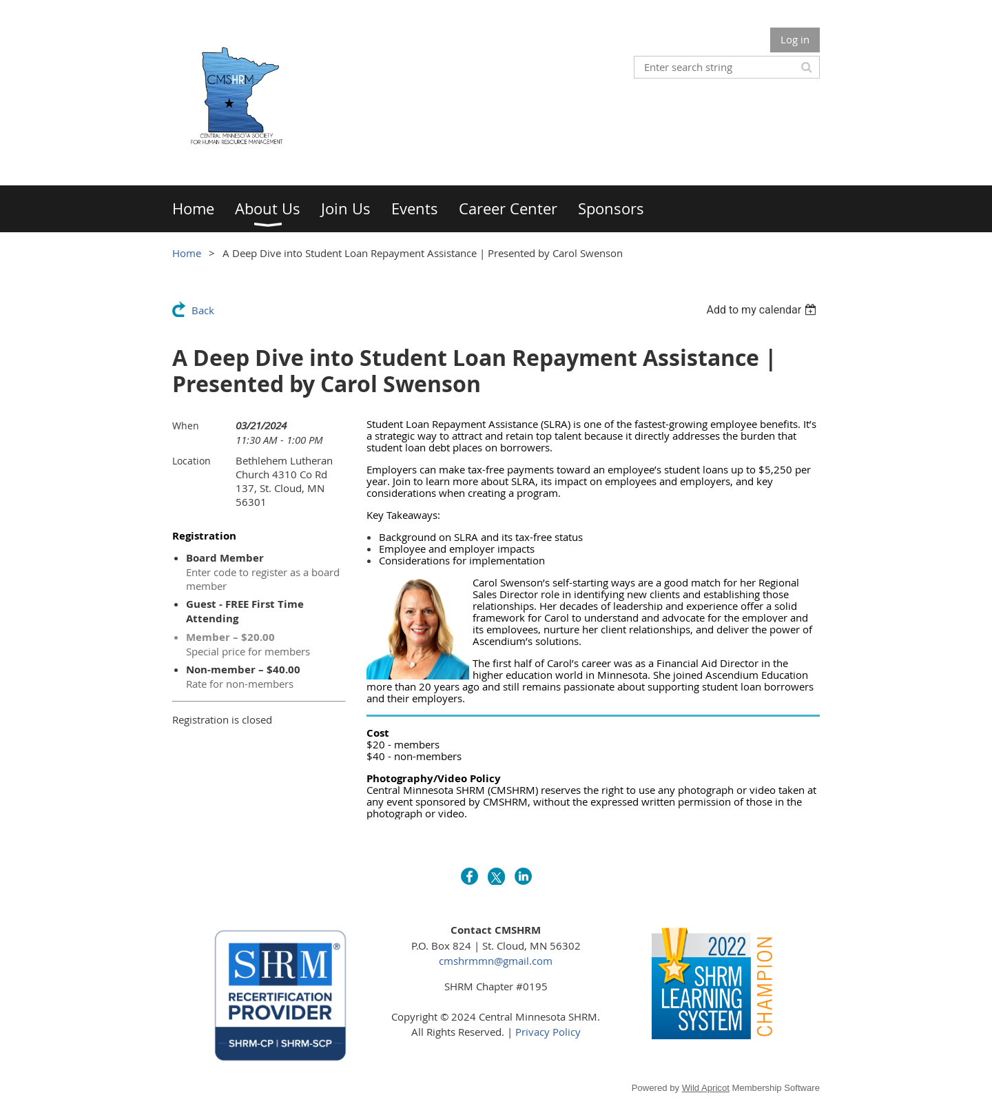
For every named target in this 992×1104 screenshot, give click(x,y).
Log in (795, 39)
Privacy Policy (548, 1032)
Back (203, 310)
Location (191, 460)
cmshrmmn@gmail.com (495, 961)
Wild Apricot (706, 1088)
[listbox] (763, 309)
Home (186, 253)
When (185, 425)
